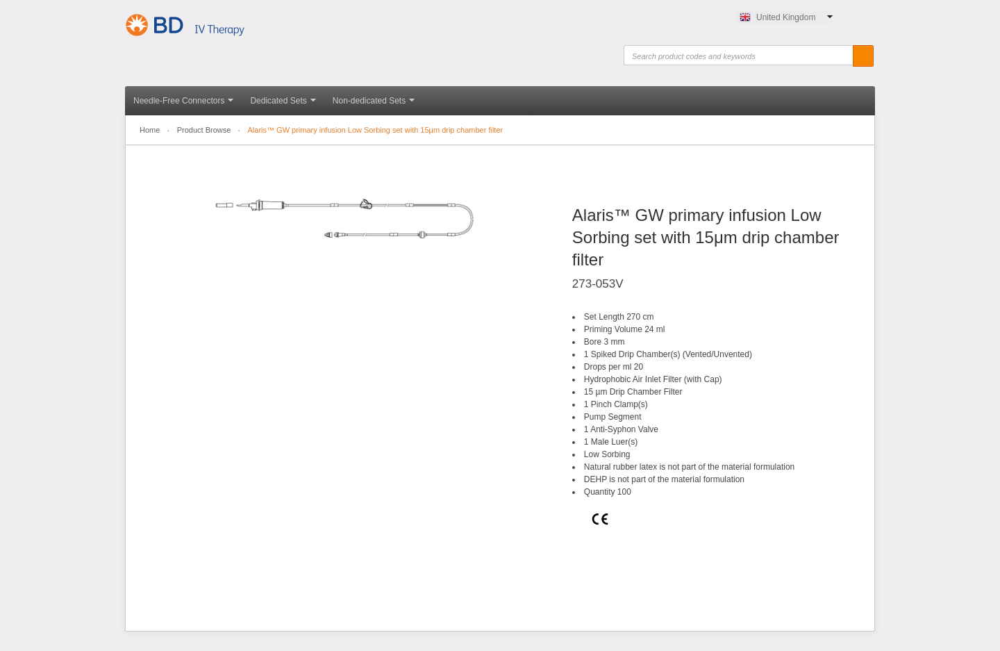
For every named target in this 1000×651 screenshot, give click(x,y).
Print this (596, 586)
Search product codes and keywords (666, 56)
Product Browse (204, 130)
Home (150, 130)
